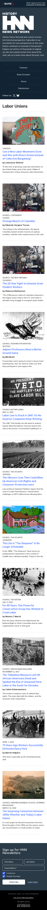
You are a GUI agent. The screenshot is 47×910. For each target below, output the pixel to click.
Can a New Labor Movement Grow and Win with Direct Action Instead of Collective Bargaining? (23, 155)
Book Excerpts (23, 74)
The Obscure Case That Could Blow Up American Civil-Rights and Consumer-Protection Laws (23, 481)
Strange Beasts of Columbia (19, 221)
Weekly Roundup (13, 876)
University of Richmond (35, 5)
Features (23, 67)
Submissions (23, 88)
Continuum (10, 873)
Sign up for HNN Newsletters (23, 898)
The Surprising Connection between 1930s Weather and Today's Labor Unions (23, 815)
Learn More (33, 882)
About (23, 81)
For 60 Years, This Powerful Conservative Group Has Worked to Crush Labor (23, 609)
